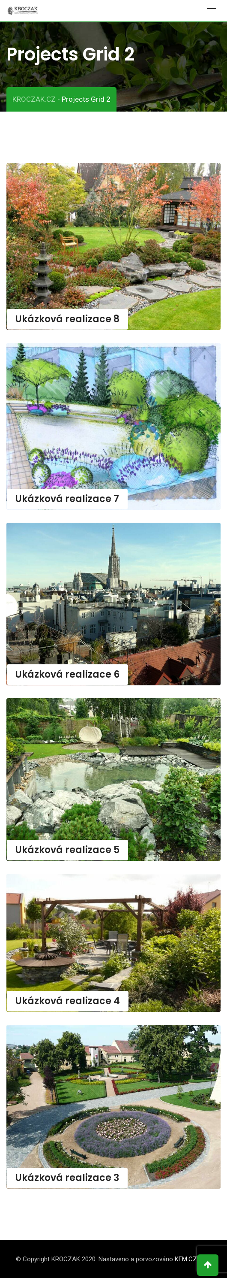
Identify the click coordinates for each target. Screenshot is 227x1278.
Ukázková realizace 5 (67, 850)
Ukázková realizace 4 (67, 1001)
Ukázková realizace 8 (67, 319)
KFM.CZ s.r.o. (193, 1259)
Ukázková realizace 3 (67, 1177)
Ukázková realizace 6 (67, 674)
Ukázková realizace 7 (67, 499)
